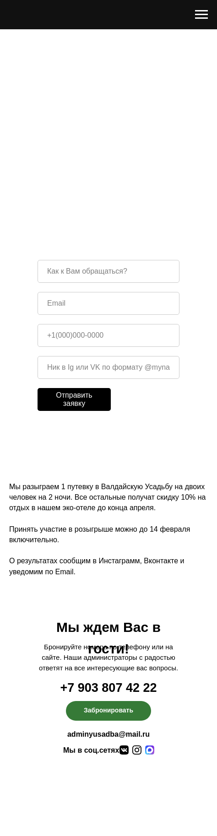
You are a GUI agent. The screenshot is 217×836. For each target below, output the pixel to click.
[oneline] (108, 367)
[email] (108, 303)
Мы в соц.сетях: (92, 750)
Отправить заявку (74, 399)
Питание (122, 783)
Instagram (134, 187)
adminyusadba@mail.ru (108, 734)
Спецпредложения (150, 794)
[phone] (108, 335)
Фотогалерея (136, 805)
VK (171, 187)
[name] (108, 271)
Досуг (58, 805)
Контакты (71, 816)
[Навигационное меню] (201, 14)
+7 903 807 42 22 (108, 688)
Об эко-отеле (71, 783)
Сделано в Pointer (161, 828)
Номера (63, 794)
